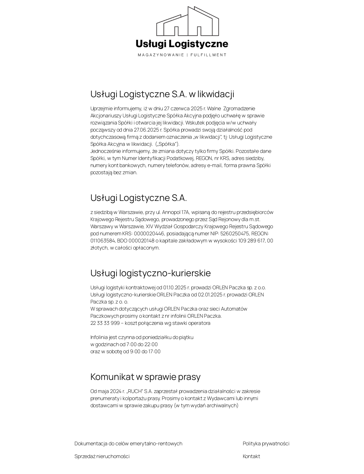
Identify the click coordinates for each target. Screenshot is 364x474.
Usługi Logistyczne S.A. (138, 198)
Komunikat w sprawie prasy (145, 377)
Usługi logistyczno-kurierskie (150, 273)
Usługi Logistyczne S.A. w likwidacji (162, 94)
